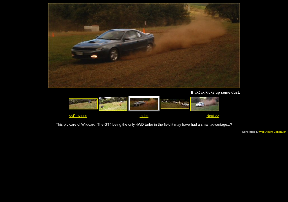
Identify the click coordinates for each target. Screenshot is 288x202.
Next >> (212, 116)
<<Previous (78, 116)
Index (144, 116)
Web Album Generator (272, 131)
